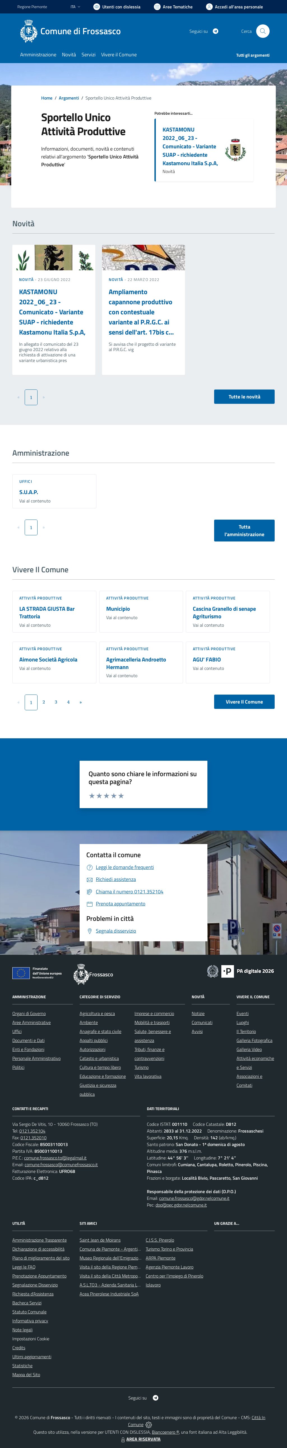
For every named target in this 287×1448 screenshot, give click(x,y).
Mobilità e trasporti (152, 1022)
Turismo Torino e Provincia (169, 1249)
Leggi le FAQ (24, 1266)
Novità (27, 279)
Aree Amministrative (31, 1022)
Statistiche (22, 1365)
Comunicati (202, 1022)
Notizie (198, 1013)
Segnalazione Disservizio (35, 1284)
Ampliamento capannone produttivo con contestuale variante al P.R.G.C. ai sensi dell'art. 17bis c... (141, 312)
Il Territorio (246, 1031)
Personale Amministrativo (36, 1058)
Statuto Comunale (29, 1311)
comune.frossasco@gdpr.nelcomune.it (194, 1198)
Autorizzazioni (92, 1049)
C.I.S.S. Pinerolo (160, 1240)
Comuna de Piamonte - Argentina (111, 1249)
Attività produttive (40, 598)
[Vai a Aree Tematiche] (173, 6)
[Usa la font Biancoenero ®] (117, 6)
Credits (18, 1347)
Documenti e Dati (28, 1040)
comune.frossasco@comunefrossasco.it (61, 1164)
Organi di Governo (29, 1013)
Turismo (142, 1067)
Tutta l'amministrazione (244, 530)
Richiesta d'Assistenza (33, 1293)
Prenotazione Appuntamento (39, 1275)
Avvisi (197, 1031)
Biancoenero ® (165, 1432)
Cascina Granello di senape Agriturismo (224, 612)
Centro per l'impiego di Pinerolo (174, 1275)
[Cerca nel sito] (263, 31)
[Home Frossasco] (72, 31)
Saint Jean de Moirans (100, 1240)
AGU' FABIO (207, 659)
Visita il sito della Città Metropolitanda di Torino (123, 1275)
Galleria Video (249, 1049)
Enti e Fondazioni (28, 1049)
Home (46, 97)
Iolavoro (153, 1284)
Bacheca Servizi (26, 1302)
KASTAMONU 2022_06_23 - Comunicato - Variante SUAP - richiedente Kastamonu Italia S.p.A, (190, 146)
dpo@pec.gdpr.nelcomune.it (181, 1205)
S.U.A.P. (28, 492)
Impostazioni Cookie (30, 1338)
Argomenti (69, 97)
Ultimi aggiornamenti (31, 1356)
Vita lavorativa (148, 1076)
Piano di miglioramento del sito (41, 1258)
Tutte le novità (244, 396)
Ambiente (89, 1022)
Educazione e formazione (103, 1076)
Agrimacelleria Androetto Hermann (136, 663)
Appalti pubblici (94, 1040)
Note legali (22, 1329)
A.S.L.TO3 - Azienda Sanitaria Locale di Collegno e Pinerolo (134, 1284)
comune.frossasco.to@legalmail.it (55, 1157)
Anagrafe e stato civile (100, 1031)
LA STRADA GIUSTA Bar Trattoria (47, 612)
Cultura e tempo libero (100, 1067)
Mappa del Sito (26, 1374)
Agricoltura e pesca (97, 1013)
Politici (18, 1067)
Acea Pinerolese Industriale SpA (109, 1293)
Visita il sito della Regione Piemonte (113, 1266)
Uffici (25, 481)
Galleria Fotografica (254, 1040)
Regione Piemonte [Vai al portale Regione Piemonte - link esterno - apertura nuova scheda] (32, 7)
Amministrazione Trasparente (39, 1240)
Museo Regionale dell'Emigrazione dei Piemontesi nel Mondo (136, 1258)
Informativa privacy (30, 1320)
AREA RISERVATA (140, 1439)
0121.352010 (33, 1137)
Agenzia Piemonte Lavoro (169, 1266)
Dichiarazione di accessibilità (38, 1249)
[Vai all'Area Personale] (234, 6)
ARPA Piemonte (160, 1258)
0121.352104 (32, 1130)
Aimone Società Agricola (48, 659)
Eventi (243, 1013)
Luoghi (243, 1022)
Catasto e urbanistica (99, 1058)
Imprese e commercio (154, 1013)
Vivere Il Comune (244, 701)
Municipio (118, 608)
